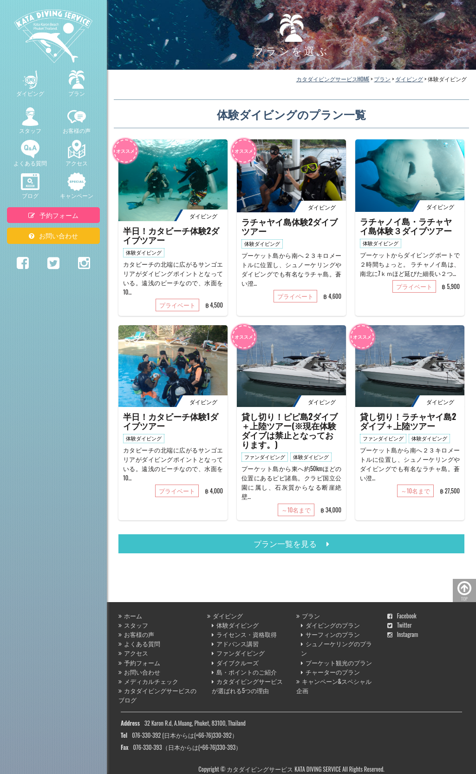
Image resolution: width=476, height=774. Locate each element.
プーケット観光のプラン (336, 662)
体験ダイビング (235, 625)
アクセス (76, 153)
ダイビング (30, 83)
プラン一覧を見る (291, 543)
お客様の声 (77, 120)
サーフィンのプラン (330, 634)
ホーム (130, 615)
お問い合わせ (53, 235)
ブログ (30, 185)
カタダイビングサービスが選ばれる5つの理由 (247, 686)
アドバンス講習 (235, 643)
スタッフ (30, 120)
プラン (76, 83)
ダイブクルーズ (235, 662)
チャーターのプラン (330, 672)
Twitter (399, 625)
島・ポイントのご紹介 (244, 672)
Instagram (402, 634)
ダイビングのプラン (330, 625)
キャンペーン (76, 185)
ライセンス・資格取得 (244, 634)
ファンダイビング (238, 653)
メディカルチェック (148, 681)
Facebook (402, 615)
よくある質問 (30, 153)
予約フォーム (53, 215)
